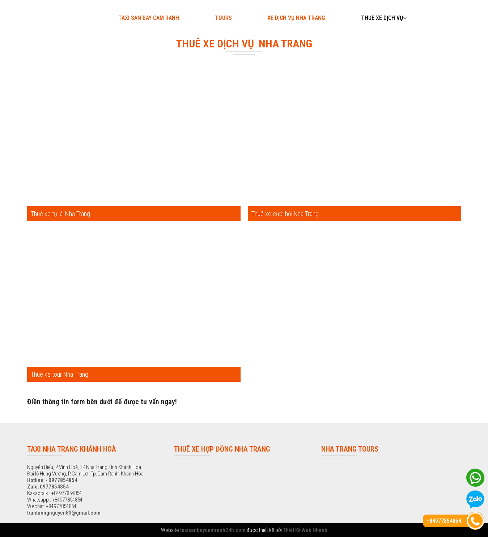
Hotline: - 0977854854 (52, 480)
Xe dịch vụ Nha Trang (296, 17)
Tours (223, 17)
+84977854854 (444, 520)
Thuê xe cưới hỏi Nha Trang (285, 213)
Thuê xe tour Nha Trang (59, 374)
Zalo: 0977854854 (48, 486)
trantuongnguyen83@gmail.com (64, 512)
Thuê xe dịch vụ (384, 17)
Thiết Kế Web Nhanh (305, 530)
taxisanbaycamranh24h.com (213, 530)
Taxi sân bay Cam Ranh (148, 17)
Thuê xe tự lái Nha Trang (60, 213)
